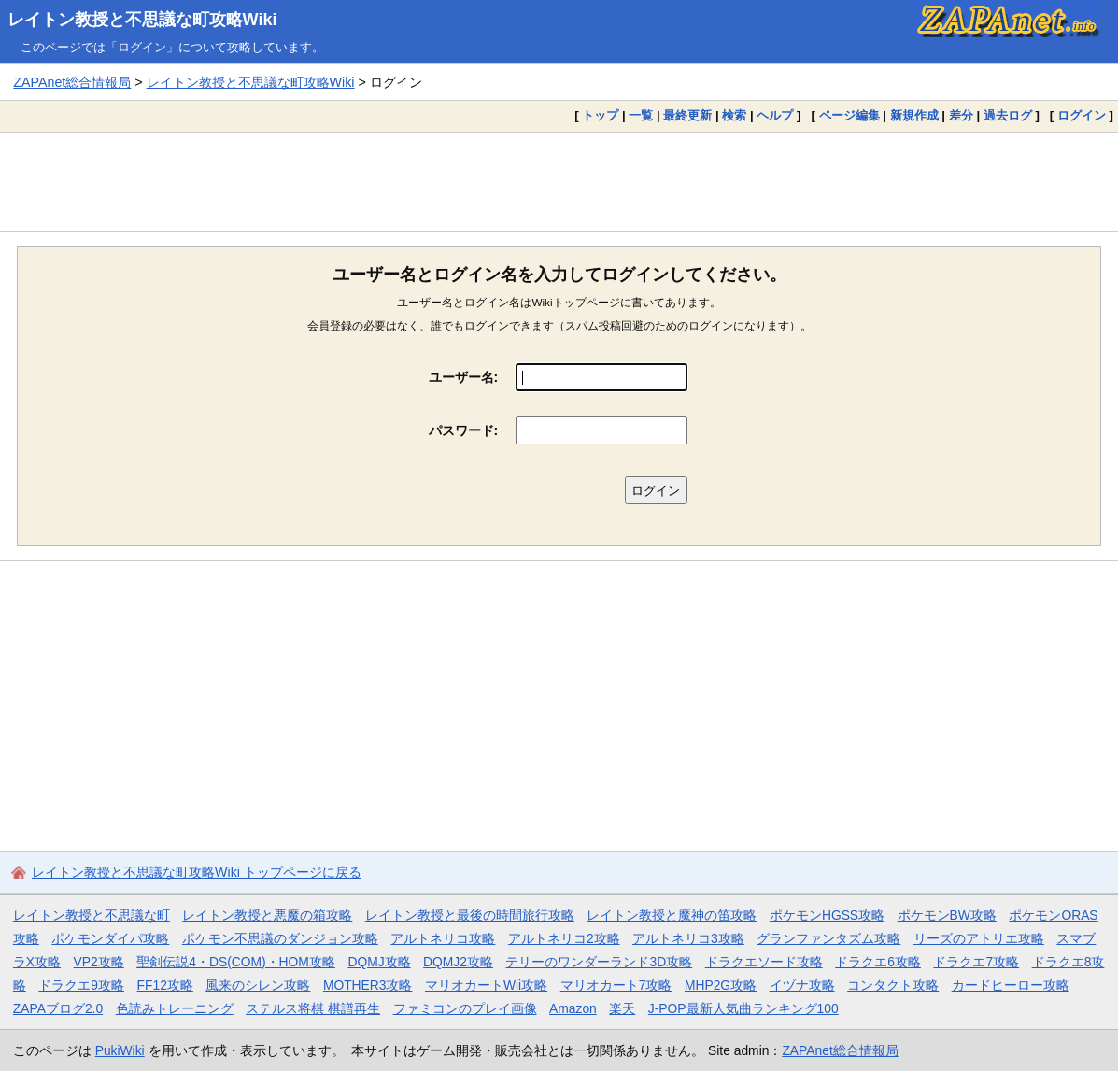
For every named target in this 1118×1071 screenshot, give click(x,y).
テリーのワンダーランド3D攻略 (598, 961)
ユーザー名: (464, 377)
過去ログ (1008, 115)
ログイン (1081, 115)
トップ (600, 115)
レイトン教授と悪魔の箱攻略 (267, 915)
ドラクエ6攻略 (878, 961)
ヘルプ (775, 115)
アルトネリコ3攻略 (688, 938)
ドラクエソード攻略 (764, 961)
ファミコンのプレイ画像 (465, 1008)
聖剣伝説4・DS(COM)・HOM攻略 (235, 961)
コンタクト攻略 (893, 985)
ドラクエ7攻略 (976, 961)
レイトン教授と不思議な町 (91, 915)
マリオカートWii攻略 (486, 985)
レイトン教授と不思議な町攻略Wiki (142, 19)
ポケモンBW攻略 (947, 915)
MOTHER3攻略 (368, 985)
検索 (734, 115)
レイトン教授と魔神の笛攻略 (672, 915)
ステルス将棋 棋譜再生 (313, 1008)
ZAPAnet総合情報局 (72, 82)
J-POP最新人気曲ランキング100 (743, 1008)
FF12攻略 (165, 985)
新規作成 (914, 115)
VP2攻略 (99, 961)
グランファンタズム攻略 (828, 938)
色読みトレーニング (175, 1008)
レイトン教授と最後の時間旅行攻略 (469, 915)
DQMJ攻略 (378, 961)
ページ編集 (849, 115)
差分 (961, 115)
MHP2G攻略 (721, 985)
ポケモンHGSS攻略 (827, 915)
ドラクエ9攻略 (81, 985)
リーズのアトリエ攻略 (978, 938)
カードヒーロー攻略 (1010, 985)
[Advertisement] (559, 181)
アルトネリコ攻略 (442, 938)
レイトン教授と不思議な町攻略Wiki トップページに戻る (196, 872)
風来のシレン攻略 (257, 985)
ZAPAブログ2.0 (58, 1008)
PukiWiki (120, 1050)
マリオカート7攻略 (616, 985)
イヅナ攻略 (802, 985)
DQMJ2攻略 (458, 961)
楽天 (622, 1008)
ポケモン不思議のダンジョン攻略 (280, 938)
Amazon (573, 1008)
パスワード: (464, 430)
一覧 (641, 115)
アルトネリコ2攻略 (564, 938)
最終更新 (687, 115)
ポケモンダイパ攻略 (110, 938)
